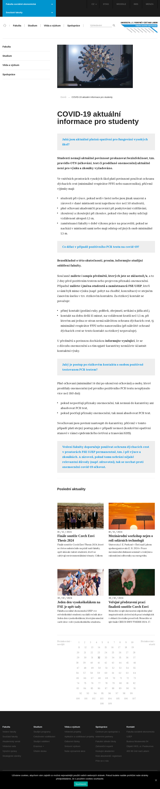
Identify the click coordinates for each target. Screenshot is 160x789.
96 (109, 693)
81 (127, 683)
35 (120, 657)
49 (92, 668)
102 (93, 698)
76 (92, 683)
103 (101, 698)
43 (113, 662)
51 (106, 668)
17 (119, 647)
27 (127, 652)
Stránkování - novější (64, 643)
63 (127, 673)
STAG (106, 4)
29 (78, 657)
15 (106, 647)
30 (85, 657)
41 (99, 662)
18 (126, 647)
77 (99, 683)
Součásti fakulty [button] (29, 12)
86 (99, 688)
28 (134, 652)
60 (106, 673)
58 (91, 673)
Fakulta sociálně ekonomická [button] (29, 4)
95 (102, 693)
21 (85, 652)
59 (98, 673)
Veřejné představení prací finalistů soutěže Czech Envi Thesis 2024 (128, 606)
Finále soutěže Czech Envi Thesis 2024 (76, 538)
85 (92, 688)
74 (78, 683)
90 (127, 688)
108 (102, 703)
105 (118, 698)
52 (113, 668)
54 (127, 668)
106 (126, 698)
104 (110, 698)
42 (105, 662)
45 (127, 662)
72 (127, 678)
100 (78, 698)
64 (134, 673)
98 (124, 693)
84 (85, 688)
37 (134, 657)
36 (127, 657)
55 (134, 668)
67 (92, 678)
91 (134, 688)
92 (80, 693)
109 (110, 703)
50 (99, 668)
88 (113, 688)
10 (132, 642)
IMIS (136, 4)
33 (106, 657)
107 (134, 698)
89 (120, 688)
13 (92, 647)
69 (106, 678)
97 (117, 693)
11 (79, 647)
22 (92, 652)
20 (78, 652)
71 (121, 678)
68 (99, 678)
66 (85, 678)
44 (120, 662)
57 (84, 673)
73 (134, 678)
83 (78, 688)
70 (114, 678)
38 (77, 662)
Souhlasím (81, 784)
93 (88, 693)
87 (106, 688)
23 (99, 652)
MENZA (149, 4)
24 (106, 652)
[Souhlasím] (155, 780)
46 (134, 662)
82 (134, 683)
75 (85, 683)
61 (113, 673)
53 (120, 668)
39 (84, 662)
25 (113, 652)
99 (131, 693)
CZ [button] (94, 4)
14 (99, 647)
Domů (63, 97)
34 (113, 657)
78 (106, 683)
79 (113, 683)
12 (86, 647)
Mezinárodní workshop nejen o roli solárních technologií (131, 538)
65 (77, 678)
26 (120, 652)
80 (120, 683)
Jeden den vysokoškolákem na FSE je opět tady (78, 604)
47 (78, 668)
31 (92, 657)
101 (85, 698)
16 (112, 647)
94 (95, 693)
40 (91, 662)
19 (133, 647)
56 (77, 673)
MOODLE (121, 4)
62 (120, 673)
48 (85, 668)
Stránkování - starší (148, 643)
